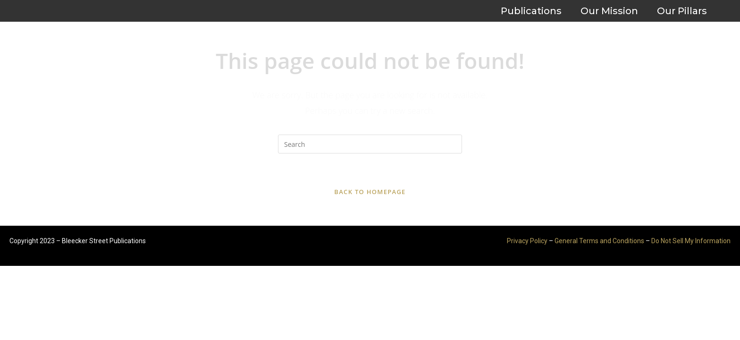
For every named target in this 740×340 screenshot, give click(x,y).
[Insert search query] (370, 144)
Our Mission (609, 11)
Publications (531, 11)
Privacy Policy (527, 241)
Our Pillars (682, 11)
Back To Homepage (369, 191)
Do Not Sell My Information (691, 241)
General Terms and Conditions (599, 241)
